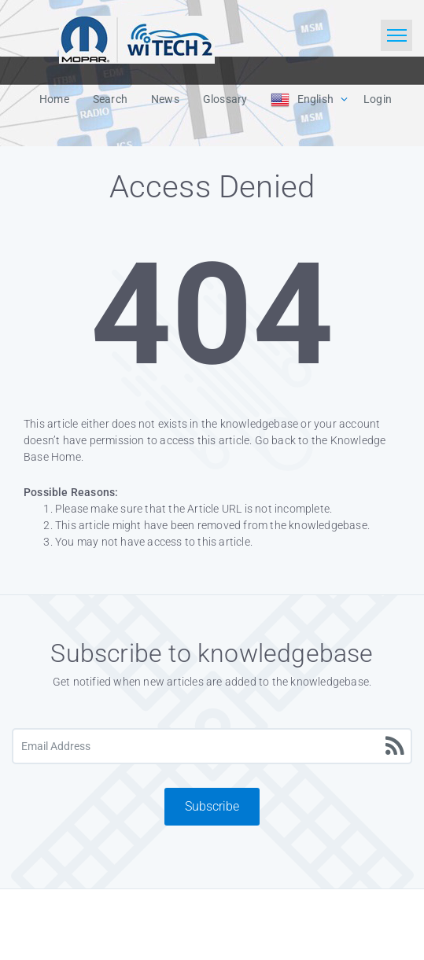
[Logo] (137, 38)
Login (377, 99)
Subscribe (212, 806)
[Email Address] (212, 746)
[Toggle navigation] (396, 35)
